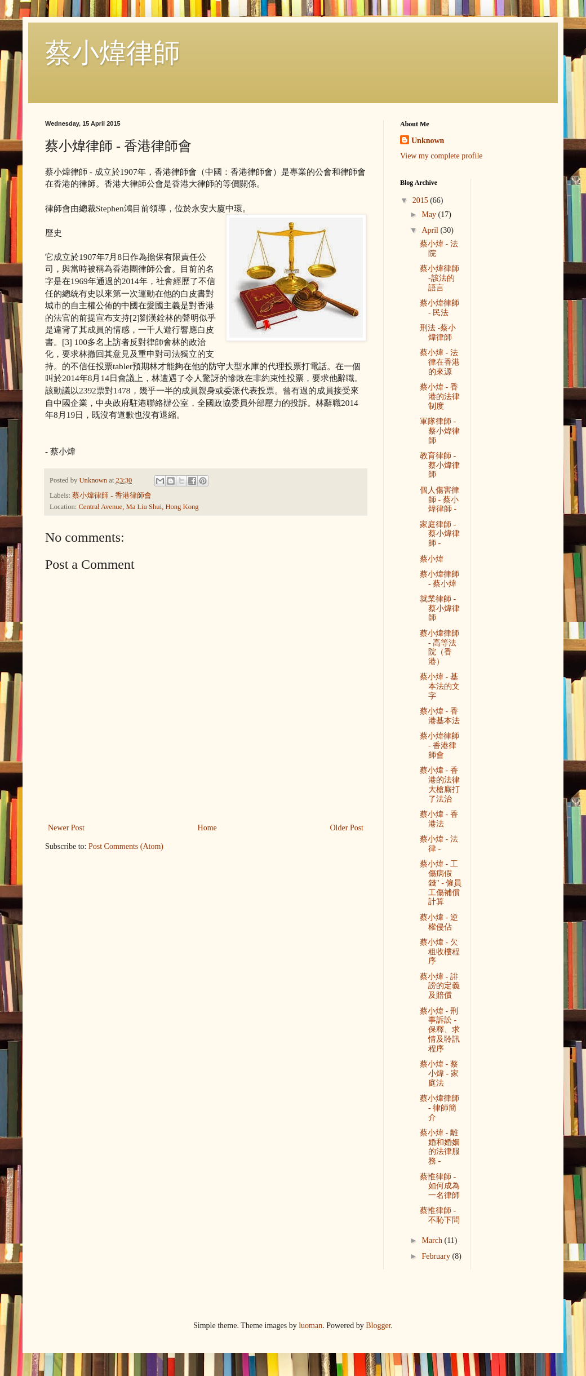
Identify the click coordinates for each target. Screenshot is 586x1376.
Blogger (378, 1325)
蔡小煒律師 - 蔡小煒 (439, 579)
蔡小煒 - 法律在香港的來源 (440, 362)
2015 (421, 200)
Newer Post (66, 828)
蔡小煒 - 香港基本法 (440, 716)
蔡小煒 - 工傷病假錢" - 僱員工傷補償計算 (440, 883)
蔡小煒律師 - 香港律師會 (112, 495)
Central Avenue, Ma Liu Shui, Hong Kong (138, 507)
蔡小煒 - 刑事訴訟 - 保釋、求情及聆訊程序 (440, 1030)
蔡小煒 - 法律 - (439, 844)
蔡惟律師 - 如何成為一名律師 (440, 1186)
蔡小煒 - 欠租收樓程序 (440, 952)
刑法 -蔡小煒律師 (438, 333)
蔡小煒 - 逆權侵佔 (439, 922)
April (430, 230)
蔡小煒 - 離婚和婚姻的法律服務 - (440, 1147)
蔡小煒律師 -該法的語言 (439, 278)
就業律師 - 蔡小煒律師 (440, 608)
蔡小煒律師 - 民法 (439, 308)
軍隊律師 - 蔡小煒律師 (440, 431)
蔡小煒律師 (112, 53)
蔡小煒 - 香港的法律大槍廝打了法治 (440, 784)
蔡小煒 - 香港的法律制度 (440, 396)
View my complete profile (441, 156)
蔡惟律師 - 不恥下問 (440, 1215)
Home (207, 828)
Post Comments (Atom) (125, 846)
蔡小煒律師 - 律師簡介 (439, 1108)
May (429, 214)
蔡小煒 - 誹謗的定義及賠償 (440, 986)
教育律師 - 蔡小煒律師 (440, 465)
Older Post (347, 828)
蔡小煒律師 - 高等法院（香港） (439, 647)
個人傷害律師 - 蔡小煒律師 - (439, 500)
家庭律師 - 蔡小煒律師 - (440, 534)
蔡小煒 (431, 559)
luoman (310, 1325)
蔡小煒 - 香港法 (439, 819)
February (436, 1256)
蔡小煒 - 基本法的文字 (440, 686)
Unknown (427, 140)
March (432, 1240)
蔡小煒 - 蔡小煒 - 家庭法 (439, 1073)
